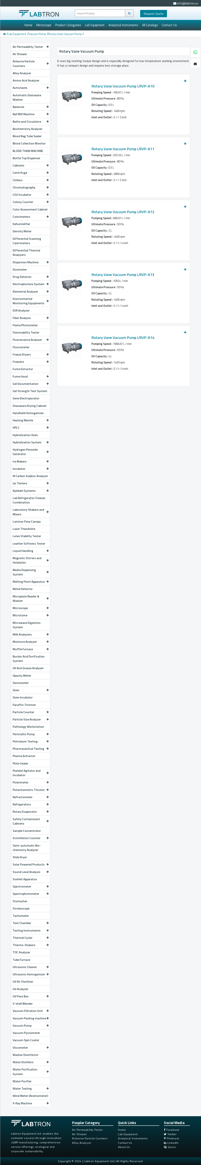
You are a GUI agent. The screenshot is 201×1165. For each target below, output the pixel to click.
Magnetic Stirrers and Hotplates (31, 560)
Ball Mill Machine (31, 114)
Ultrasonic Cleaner (31, 967)
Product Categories (68, 25)
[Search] (129, 13)
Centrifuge (31, 172)
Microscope (43, 25)
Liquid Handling (31, 550)
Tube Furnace (21, 959)
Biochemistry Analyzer (27, 128)
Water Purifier (22, 1081)
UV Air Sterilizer (23, 981)
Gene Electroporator (26, 398)
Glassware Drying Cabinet (29, 405)
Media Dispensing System (31, 572)
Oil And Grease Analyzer (28, 668)
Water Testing (31, 1088)
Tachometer (21, 915)
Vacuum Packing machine (31, 1018)
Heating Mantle (31, 420)
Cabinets (31, 165)
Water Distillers (31, 1062)
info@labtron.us (185, 3)
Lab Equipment (95, 25)
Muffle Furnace (31, 649)
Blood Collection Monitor (29, 143)
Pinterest (171, 1138)
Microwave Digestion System (27, 624)
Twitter (170, 1134)
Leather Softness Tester (29, 543)
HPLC (31, 427)
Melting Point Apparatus (31, 581)
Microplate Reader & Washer (31, 598)
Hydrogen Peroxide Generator (31, 451)
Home (28, 25)
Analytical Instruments (123, 25)
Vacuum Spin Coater (26, 1040)
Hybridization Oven (25, 435)
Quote (154, 13)
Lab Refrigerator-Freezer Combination (29, 500)
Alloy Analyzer (22, 73)
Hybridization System (31, 442)
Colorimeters (31, 216)
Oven (31, 690)
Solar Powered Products (31, 864)
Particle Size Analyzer (31, 719)
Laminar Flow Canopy (27, 521)
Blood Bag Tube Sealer (27, 136)
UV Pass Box (31, 996)
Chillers (31, 180)
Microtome (31, 615)
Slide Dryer (20, 857)
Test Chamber (31, 923)
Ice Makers (31, 461)
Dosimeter (20, 269)
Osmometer (21, 682)
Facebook (171, 1130)
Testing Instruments (31, 930)
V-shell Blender (23, 1003)
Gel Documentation (31, 383)
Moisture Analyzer (31, 641)
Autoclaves (31, 87)
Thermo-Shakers (31, 945)
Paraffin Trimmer (24, 704)
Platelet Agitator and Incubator (31, 772)
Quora (170, 1147)
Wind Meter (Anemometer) (30, 1095)
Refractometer (31, 797)
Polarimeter (31, 782)
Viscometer (31, 1047)
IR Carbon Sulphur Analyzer (30, 476)
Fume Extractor (23, 369)
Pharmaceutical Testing (31, 748)
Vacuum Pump (37, 34)
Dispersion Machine (31, 262)
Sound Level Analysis (31, 872)
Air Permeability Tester (31, 46)
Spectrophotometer (31, 893)
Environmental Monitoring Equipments (31, 300)
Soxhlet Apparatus (25, 879)
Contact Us (169, 25)
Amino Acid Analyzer (26, 80)
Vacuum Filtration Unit (31, 1010)
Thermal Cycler (31, 937)
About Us (124, 1147)
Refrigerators (31, 804)
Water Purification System (31, 1071)
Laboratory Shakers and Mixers (31, 511)
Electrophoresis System (31, 284)
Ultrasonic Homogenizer (31, 974)
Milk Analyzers (31, 634)
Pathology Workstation (28, 726)
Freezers (31, 361)
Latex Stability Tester (27, 536)
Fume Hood (31, 376)
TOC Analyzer (21, 952)
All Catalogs (150, 25)
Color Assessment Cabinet (30, 209)
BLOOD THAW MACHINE (28, 150)
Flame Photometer (25, 325)
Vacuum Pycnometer (26, 1032)
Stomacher (20, 901)
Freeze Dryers (31, 354)
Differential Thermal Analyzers (26, 252)
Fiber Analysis (31, 318)
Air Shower (20, 54)
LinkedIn (171, 1143)
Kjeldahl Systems (31, 490)
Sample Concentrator (27, 830)
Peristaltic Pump (31, 734)
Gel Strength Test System (30, 391)
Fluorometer (21, 347)
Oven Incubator (23, 697)
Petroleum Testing (31, 741)
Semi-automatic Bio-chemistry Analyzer (27, 847)
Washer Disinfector (25, 1054)
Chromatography (31, 187)
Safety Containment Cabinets (31, 821)
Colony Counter (31, 202)
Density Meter (22, 231)
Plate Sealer (20, 763)
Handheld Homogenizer (28, 413)
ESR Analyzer (21, 310)
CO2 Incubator (31, 194)
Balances (31, 106)
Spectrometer (31, 886)
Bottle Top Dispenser (26, 158)
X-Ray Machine (31, 1103)
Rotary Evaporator (31, 811)
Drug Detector (31, 276)
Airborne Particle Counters (31, 63)
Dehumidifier (21, 224)
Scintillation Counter (31, 838)
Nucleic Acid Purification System (29, 658)
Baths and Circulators (31, 121)
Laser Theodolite (24, 528)
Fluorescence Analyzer (31, 339)
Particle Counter (31, 712)
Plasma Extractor (24, 756)
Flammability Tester (26, 332)
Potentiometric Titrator (31, 789)
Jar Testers (31, 483)
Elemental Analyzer (31, 291)
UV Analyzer (20, 989)
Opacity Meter (22, 675)
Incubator (31, 468)
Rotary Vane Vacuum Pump (65, 34)
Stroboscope (21, 908)
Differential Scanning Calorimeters (27, 240)
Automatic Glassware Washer (27, 97)
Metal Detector (23, 589)
